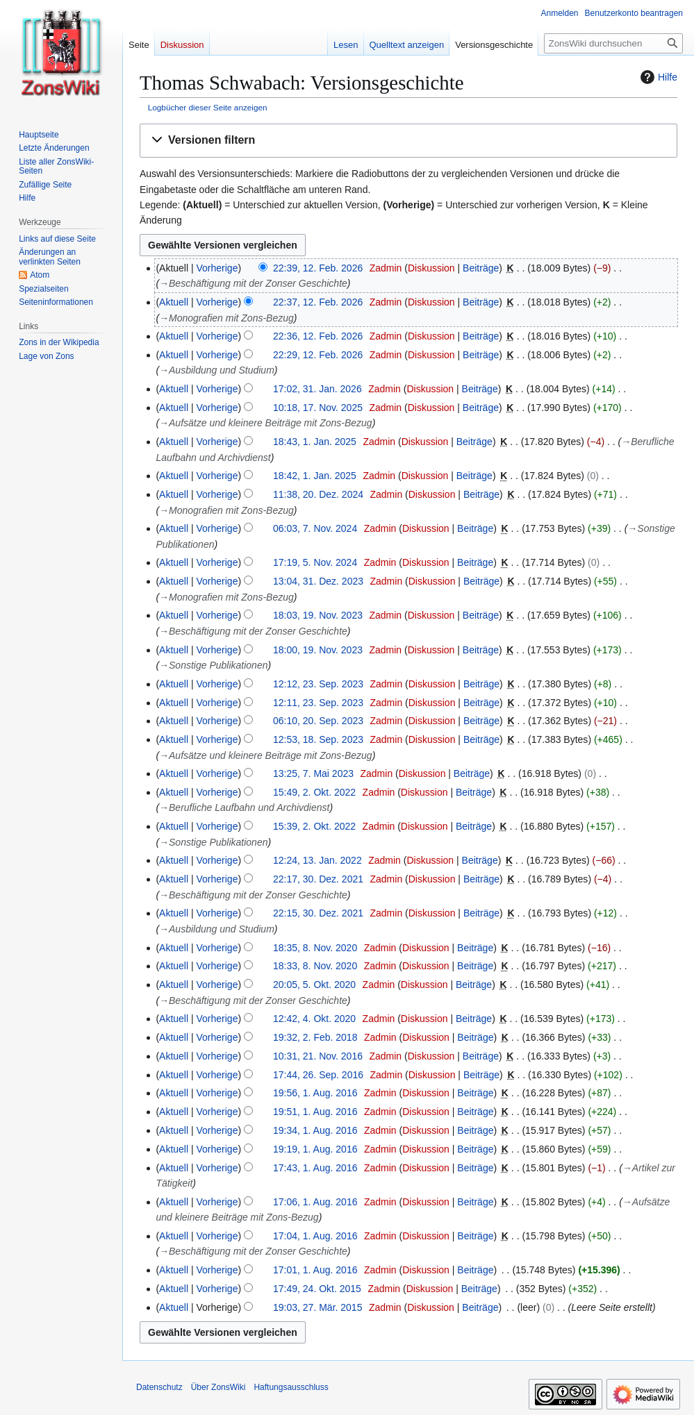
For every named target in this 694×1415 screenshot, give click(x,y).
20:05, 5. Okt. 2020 (314, 984)
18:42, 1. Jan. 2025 (314, 475)
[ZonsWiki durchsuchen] (613, 43)
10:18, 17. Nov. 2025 (318, 407)
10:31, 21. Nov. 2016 (318, 1056)
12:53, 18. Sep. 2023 (318, 739)
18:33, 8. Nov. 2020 (315, 965)
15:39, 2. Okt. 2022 (314, 826)
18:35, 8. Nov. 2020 (315, 947)
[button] (408, 140)
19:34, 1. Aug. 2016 (315, 1130)
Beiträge (481, 268)
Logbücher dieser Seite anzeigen (207, 107)
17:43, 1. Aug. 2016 (315, 1167)
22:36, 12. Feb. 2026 (318, 336)
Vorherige (217, 268)
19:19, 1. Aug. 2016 (315, 1149)
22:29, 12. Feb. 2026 (318, 354)
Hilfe (657, 77)
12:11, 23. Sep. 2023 (318, 702)
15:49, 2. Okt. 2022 (314, 792)
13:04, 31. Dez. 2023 (318, 581)
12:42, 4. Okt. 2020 (314, 1018)
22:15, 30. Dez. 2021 (318, 913)
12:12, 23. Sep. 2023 (318, 683)
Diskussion (431, 268)
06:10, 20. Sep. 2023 (318, 720)
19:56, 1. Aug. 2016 (315, 1092)
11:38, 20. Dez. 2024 (318, 494)
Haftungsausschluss (291, 1387)
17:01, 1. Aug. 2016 (315, 1269)
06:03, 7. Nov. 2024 (315, 528)
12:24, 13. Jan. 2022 (317, 860)
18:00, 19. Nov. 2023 (318, 649)
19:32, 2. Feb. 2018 (315, 1037)
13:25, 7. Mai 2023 (313, 773)
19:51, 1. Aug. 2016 (315, 1111)
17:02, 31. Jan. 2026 (317, 388)
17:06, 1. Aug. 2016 (315, 1201)
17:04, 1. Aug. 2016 (315, 1235)
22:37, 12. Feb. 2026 (318, 302)
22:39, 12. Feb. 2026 (318, 268)
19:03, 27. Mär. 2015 (317, 1307)
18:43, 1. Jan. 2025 (314, 441)
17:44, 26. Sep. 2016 (318, 1074)
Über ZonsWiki (218, 1387)
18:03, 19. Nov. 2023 (318, 615)
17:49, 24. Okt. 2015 (317, 1288)
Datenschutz (159, 1387)
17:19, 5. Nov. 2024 (315, 562)
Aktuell (173, 302)
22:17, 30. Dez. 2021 (318, 879)
